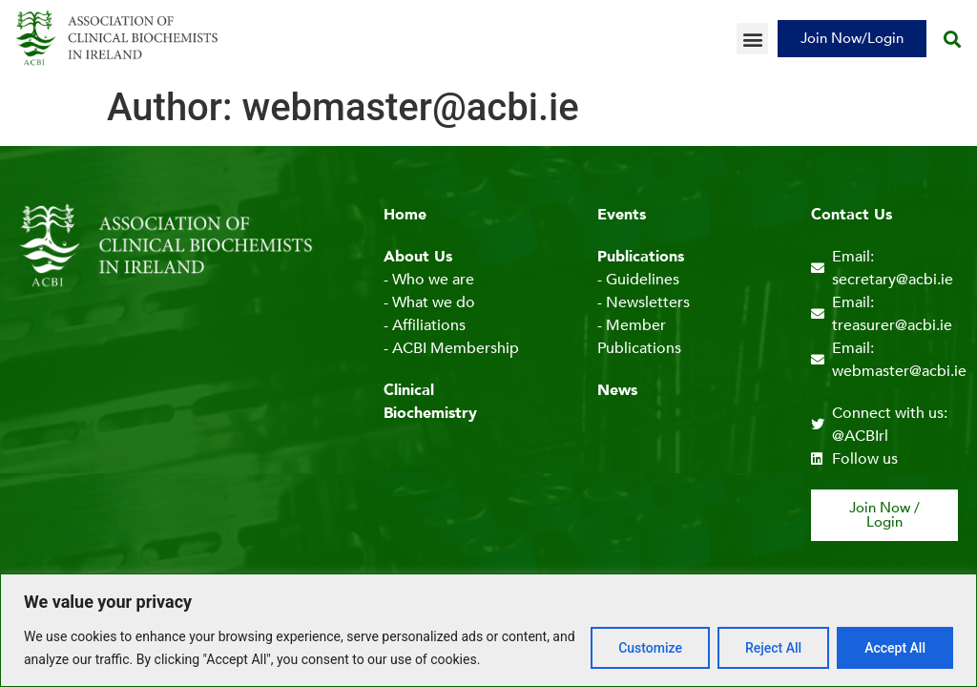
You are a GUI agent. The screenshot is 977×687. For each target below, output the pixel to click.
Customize (650, 648)
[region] (488, 630)
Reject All (773, 648)
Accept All (894, 648)
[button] (752, 38)
